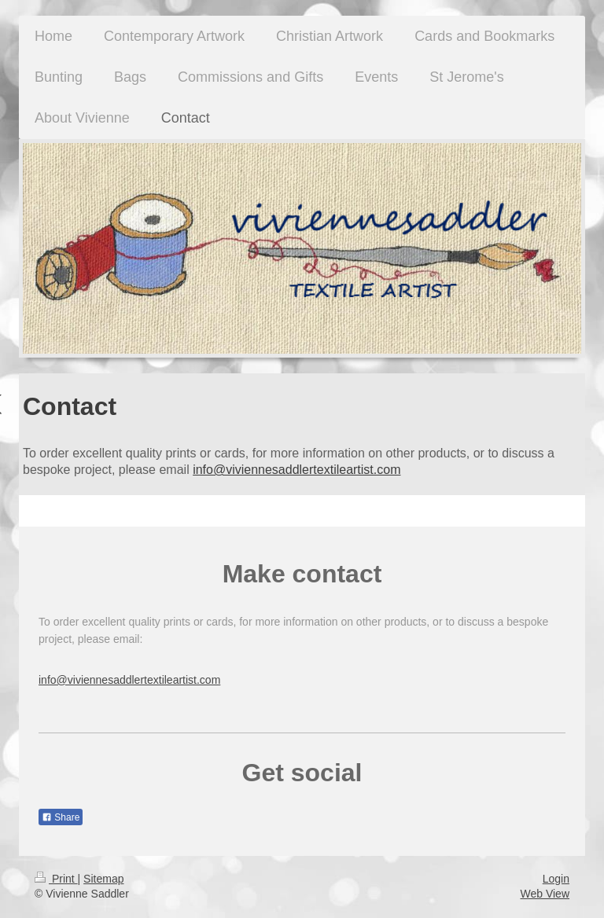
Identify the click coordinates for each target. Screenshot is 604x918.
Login (556, 878)
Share (60, 817)
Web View (544, 893)
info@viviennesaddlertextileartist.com (296, 469)
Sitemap (103, 878)
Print (56, 878)
